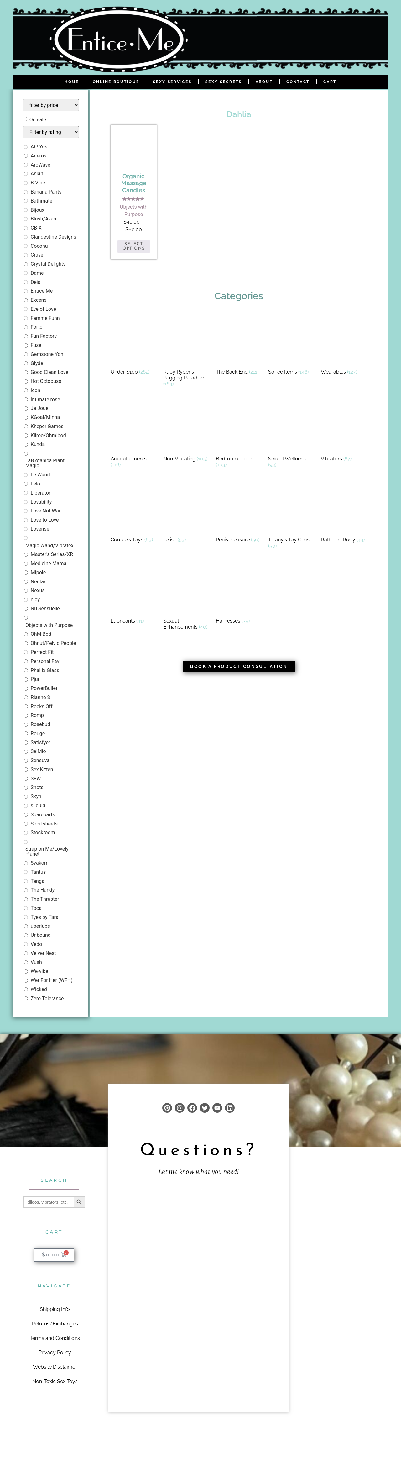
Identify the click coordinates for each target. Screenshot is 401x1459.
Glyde (37, 363)
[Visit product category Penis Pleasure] (239, 514)
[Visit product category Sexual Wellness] (291, 436)
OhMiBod (41, 634)
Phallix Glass (45, 670)
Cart (329, 82)
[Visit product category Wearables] (344, 346)
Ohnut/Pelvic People (53, 643)
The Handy (43, 890)
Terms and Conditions (55, 1338)
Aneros (38, 156)
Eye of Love (43, 309)
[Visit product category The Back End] (239, 346)
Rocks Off (42, 706)
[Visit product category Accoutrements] (134, 436)
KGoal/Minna (45, 417)
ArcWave (40, 165)
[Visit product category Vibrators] (344, 433)
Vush (36, 962)
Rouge (38, 733)
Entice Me (42, 291)
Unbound (41, 935)
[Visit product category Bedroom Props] (239, 436)
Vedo (36, 944)
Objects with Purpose (49, 625)
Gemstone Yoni (48, 354)
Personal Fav (45, 661)
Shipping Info (55, 1309)
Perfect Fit (42, 652)
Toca (36, 908)
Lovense (40, 529)
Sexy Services (172, 82)
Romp (37, 715)
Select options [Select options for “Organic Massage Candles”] (133, 246)
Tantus (38, 872)
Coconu (39, 246)
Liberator (40, 493)
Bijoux (37, 210)
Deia (36, 282)
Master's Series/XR (52, 554)
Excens (39, 300)
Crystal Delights (48, 264)
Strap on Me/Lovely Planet (47, 851)
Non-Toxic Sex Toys (55, 1381)
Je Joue (40, 408)
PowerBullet (44, 688)
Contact (298, 82)
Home (72, 82)
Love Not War (46, 511)
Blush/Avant (44, 219)
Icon (35, 390)
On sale (37, 119)
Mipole (38, 573)
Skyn (36, 796)
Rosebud (40, 724)
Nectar (38, 582)
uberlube (40, 926)
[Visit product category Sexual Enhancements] (186, 598)
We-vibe (39, 971)
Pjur (35, 679)
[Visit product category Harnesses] (239, 595)
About (264, 82)
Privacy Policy (55, 1352)
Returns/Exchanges (55, 1323)
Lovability (41, 502)
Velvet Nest (43, 953)
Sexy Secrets (223, 82)
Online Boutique (116, 82)
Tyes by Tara (44, 917)
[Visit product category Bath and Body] (344, 514)
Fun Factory (44, 336)
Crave (37, 255)
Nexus (38, 590)
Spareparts (43, 815)
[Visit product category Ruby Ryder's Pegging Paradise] (186, 352)
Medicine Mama (48, 563)
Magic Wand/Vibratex (49, 546)
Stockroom (43, 833)
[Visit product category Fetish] (186, 514)
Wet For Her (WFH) (52, 980)
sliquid (38, 806)
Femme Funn (45, 318)
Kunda (38, 444)
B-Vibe (38, 183)
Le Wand (40, 475)
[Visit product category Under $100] (134, 346)
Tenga (37, 881)
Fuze (36, 345)
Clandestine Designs (53, 237)
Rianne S (40, 697)
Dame (37, 273)
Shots (37, 787)
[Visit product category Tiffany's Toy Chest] (291, 517)
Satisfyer (40, 742)
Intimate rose (45, 399)
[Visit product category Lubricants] (134, 595)
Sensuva (40, 760)
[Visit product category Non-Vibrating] (186, 433)
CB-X (36, 228)
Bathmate (41, 201)
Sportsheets (44, 824)
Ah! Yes (39, 147)
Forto (37, 327)
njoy (35, 599)
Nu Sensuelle (45, 609)
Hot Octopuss (46, 381)
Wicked (39, 989)
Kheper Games (47, 426)
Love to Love (45, 520)
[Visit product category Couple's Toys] (134, 514)
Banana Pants (46, 192)
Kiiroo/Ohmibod (48, 435)
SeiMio (38, 751)
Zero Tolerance (47, 998)
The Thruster (45, 899)
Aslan (37, 174)
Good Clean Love (49, 372)
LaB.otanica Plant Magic (45, 463)
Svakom (40, 863)
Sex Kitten (42, 769)
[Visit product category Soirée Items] (291, 346)
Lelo (35, 484)
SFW (36, 779)
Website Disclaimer (55, 1367)
